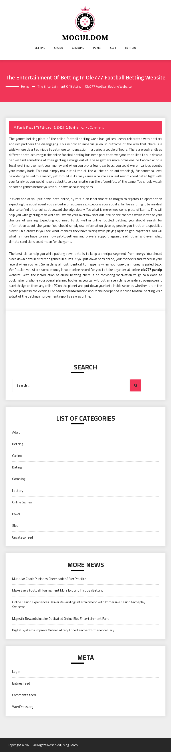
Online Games (22, 502)
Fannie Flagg (25, 127)
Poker (97, 48)
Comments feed (24, 694)
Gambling (78, 48)
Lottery (130, 48)
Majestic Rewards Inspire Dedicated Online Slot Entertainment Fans (60, 618)
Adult (16, 432)
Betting (40, 48)
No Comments (95, 127)
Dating (17, 467)
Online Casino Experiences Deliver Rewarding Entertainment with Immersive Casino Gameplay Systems (78, 604)
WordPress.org (22, 706)
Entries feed (21, 683)
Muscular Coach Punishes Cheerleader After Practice (49, 578)
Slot (113, 48)
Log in (16, 671)
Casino (58, 48)
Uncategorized (22, 537)
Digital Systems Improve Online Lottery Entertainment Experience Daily (63, 630)
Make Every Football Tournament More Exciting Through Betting (57, 590)
